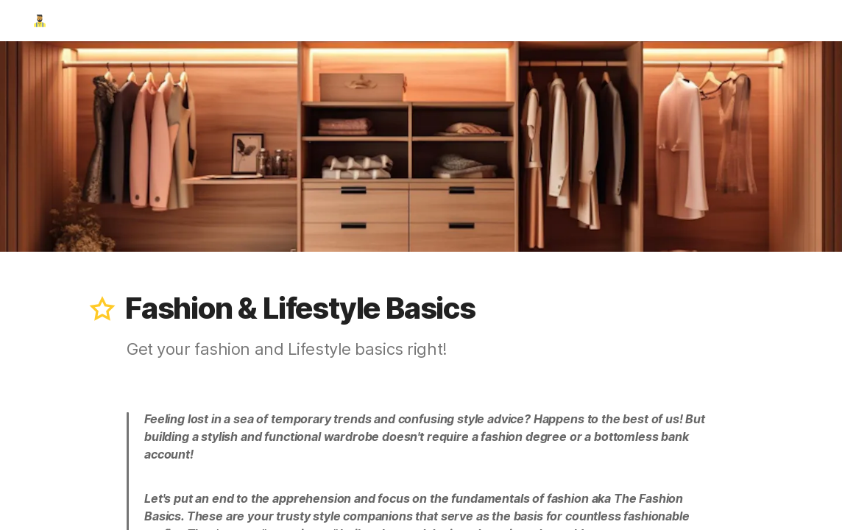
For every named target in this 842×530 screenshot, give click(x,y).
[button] (102, 308)
